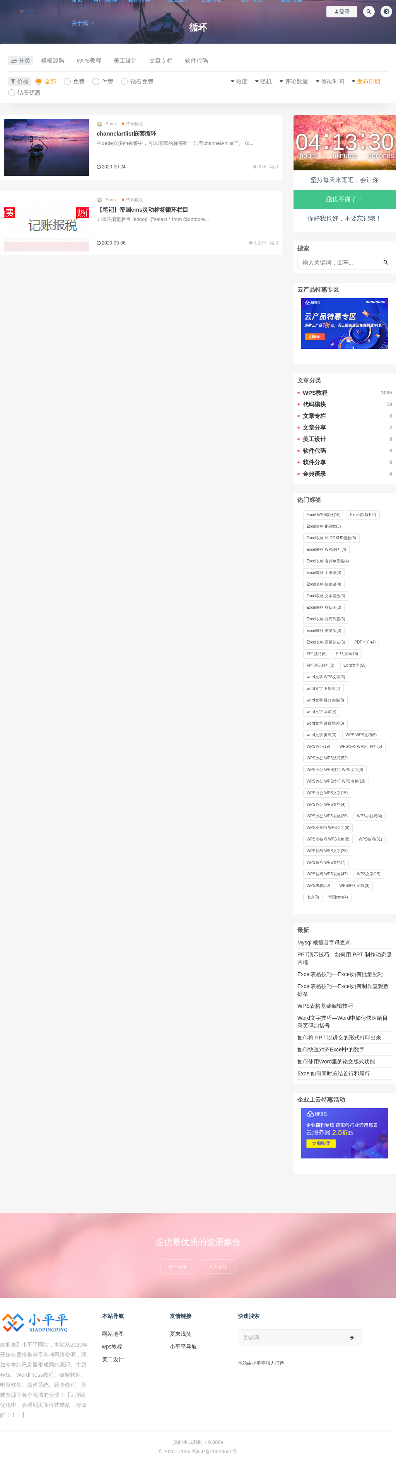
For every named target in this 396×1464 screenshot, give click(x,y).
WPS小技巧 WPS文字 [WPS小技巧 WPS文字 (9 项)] (328, 827)
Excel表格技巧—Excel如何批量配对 (340, 974)
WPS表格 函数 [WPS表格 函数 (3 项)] (354, 885)
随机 (266, 81)
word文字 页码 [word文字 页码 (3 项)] (321, 735)
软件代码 (196, 60)
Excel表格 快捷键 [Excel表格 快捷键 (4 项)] (324, 584)
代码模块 (132, 123)
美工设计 (125, 60)
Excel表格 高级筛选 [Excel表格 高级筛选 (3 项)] (326, 642)
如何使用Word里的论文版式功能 (336, 1061)
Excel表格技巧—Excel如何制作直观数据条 (343, 990)
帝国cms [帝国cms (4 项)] (338, 897)
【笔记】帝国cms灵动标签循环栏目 (142, 209)
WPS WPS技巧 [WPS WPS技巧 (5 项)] (361, 735)
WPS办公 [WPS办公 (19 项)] (318, 746)
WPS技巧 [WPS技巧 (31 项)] (370, 839)
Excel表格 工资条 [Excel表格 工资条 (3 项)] (324, 573)
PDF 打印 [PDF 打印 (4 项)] (365, 642)
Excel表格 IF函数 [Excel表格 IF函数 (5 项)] (324, 526)
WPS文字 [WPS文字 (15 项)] (369, 874)
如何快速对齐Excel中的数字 (331, 1049)
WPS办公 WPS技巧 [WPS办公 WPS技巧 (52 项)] (327, 758)
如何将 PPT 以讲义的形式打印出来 (339, 1037)
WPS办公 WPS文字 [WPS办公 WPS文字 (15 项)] (327, 793)
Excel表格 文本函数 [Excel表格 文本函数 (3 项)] (326, 596)
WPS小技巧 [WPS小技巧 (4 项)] (369, 816)
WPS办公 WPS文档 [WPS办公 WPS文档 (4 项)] (326, 804)
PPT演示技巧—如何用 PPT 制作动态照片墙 (344, 958)
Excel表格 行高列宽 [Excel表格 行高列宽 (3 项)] (326, 619)
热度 (242, 81)
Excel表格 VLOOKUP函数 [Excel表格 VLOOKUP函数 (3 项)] (331, 538)
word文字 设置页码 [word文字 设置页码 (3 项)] (325, 723)
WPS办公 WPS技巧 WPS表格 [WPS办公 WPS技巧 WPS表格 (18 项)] (336, 781)
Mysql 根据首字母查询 (324, 942)
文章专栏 (160, 60)
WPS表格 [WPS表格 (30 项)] (318, 885)
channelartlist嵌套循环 (126, 133)
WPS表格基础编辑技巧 (325, 1006)
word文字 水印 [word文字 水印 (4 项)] (321, 712)
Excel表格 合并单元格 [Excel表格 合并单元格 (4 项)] (328, 561)
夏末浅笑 (180, 1334)
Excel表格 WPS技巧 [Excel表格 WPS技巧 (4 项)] (326, 549)
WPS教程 (89, 60)
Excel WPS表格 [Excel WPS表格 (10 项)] (324, 515)
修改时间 (332, 81)
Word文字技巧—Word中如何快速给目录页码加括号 (342, 1022)
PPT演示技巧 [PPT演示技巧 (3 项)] (321, 665)
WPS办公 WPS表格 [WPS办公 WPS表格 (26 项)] (327, 816)
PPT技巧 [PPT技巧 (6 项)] (317, 654)
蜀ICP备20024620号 (215, 1451)
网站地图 (113, 1334)
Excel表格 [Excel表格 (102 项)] (363, 515)
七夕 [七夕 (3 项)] (313, 897)
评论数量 (296, 81)
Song (106, 124)
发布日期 (368, 81)
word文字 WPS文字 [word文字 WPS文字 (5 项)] (326, 677)
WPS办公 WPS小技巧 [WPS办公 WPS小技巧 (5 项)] (360, 746)
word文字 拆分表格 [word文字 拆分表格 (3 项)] (325, 700)
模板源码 (52, 60)
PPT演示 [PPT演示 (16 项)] (347, 654)
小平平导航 (183, 1346)
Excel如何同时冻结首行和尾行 (335, 1073)
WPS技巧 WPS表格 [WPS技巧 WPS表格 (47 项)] (327, 874)
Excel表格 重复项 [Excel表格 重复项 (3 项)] (324, 630)
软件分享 (178, 1266)
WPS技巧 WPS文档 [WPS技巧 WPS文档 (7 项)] (326, 862)
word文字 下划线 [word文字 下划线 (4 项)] (323, 688)
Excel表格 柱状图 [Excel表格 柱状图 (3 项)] (324, 607)
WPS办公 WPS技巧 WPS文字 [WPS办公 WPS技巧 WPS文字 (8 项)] (335, 770)
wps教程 (112, 1346)
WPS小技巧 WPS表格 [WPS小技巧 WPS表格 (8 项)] (328, 839)
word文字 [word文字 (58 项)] (355, 665)
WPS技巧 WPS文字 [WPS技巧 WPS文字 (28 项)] (327, 851)
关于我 (80, 23)
